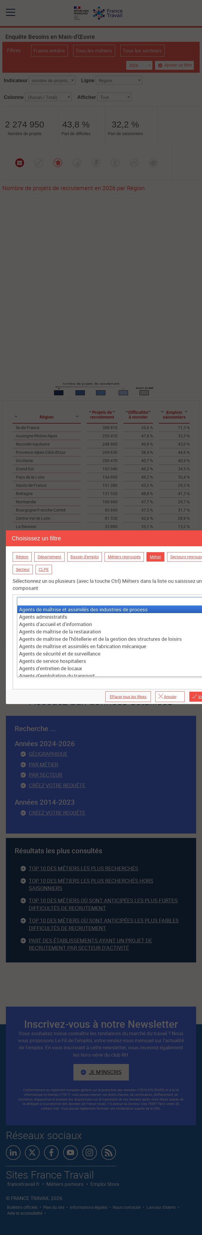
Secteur (23, 569)
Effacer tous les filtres (128, 696)
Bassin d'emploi (84, 557)
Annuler (170, 696)
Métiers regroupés (124, 557)
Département (49, 557)
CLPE (44, 569)
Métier (155, 557)
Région (22, 557)
